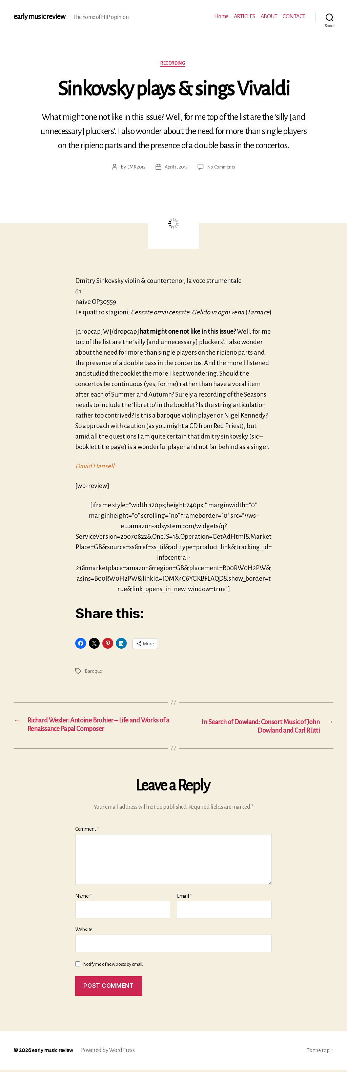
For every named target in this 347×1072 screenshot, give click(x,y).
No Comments (222, 168)
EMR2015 (134, 168)
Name (83, 898)
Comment (87, 831)
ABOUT (269, 17)
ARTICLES (244, 17)
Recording (174, 63)
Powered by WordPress (110, 1053)
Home (221, 17)
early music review (40, 17)
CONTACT (294, 17)
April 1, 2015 (175, 168)
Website (84, 932)
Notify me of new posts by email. (113, 966)
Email (184, 898)
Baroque (93, 671)
